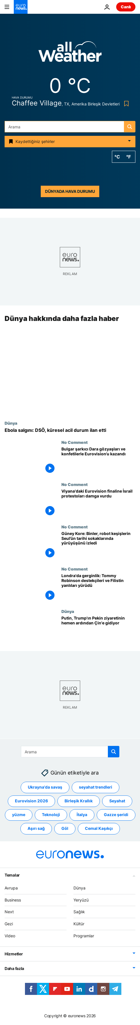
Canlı (126, 6)
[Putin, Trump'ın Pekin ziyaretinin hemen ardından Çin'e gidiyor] (98, 630)
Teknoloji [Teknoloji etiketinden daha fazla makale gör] (51, 814)
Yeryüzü (81, 899)
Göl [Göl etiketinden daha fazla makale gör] (64, 828)
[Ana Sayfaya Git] (21, 7)
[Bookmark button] (125, 103)
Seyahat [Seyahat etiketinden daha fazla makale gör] (117, 800)
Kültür (78, 923)
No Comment (74, 442)
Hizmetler (14, 953)
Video (10, 935)
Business (13, 899)
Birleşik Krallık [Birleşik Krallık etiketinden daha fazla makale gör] (79, 800)
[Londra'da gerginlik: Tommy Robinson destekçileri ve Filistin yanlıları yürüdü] (98, 588)
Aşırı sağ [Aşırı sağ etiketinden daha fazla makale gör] (36, 828)
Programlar (83, 935)
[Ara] (70, 126)
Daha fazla (14, 968)
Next (9, 911)
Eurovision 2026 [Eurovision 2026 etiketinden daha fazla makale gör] (31, 800)
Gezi (9, 923)
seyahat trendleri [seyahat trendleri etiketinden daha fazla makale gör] (95, 787)
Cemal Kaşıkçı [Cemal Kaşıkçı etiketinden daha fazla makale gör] (99, 828)
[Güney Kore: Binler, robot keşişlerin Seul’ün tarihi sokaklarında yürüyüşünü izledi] (98, 545)
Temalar (12, 874)
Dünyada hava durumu (70, 191)
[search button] (129, 126)
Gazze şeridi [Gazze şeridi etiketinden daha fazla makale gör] (116, 814)
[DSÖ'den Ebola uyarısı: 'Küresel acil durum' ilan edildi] (70, 430)
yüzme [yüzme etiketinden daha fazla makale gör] (18, 814)
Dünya (11, 423)
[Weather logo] (70, 53)
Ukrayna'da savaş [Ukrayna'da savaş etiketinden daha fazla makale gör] (45, 787)
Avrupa (11, 887)
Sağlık (79, 911)
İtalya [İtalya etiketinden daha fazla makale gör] (82, 814)
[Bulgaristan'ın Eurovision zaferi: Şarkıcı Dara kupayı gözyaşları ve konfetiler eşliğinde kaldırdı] (98, 461)
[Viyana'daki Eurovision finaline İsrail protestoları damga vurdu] (98, 503)
